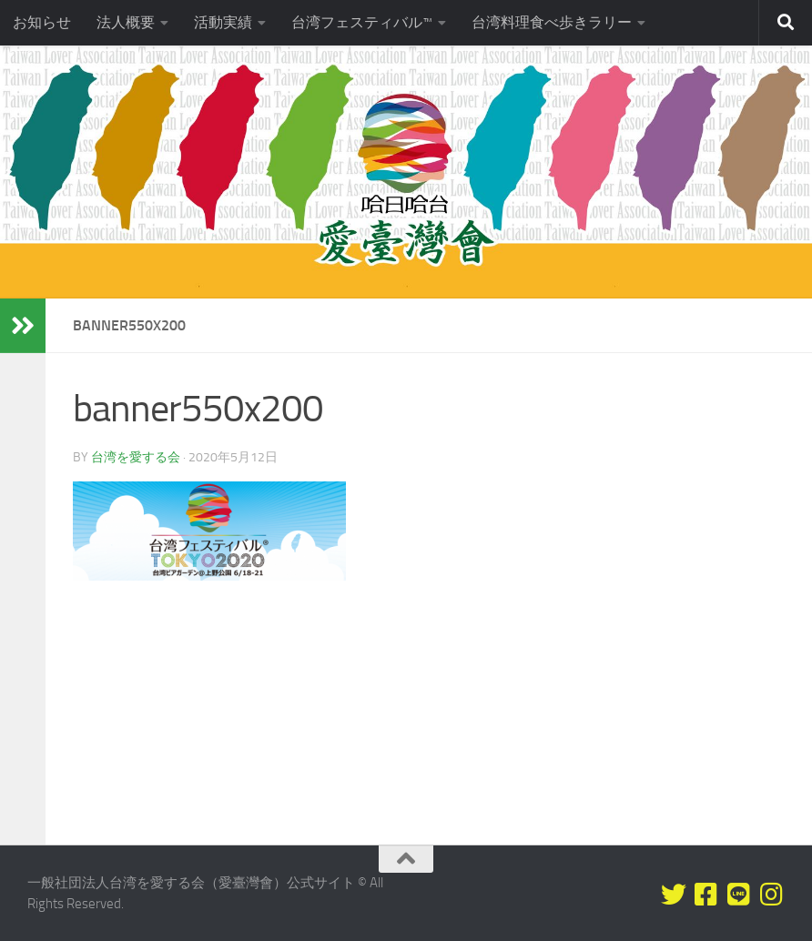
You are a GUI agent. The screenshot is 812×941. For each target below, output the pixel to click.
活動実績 (223, 22)
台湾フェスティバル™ (361, 22)
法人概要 (125, 22)
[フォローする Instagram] (772, 894)
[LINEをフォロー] (739, 894)
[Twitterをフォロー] (673, 894)
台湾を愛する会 (135, 457)
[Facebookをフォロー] (706, 894)
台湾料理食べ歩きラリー (552, 22)
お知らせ (42, 22)
